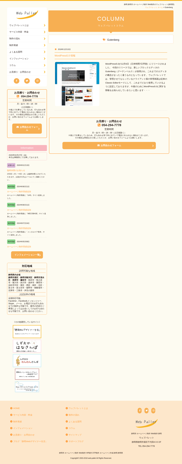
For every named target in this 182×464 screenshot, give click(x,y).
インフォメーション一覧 (27, 255)
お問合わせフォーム (27, 128)
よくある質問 (15, 52)
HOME (15, 408)
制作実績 (13, 45)
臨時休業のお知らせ (16, 170)
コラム (12, 65)
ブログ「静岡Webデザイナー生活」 (28, 441)
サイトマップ (73, 435)
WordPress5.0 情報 (65, 55)
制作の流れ (14, 38)
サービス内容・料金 (19, 32)
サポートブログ (74, 441)
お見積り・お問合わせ (20, 72)
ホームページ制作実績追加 (19, 191)
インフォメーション (19, 58)
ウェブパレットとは (19, 25)
